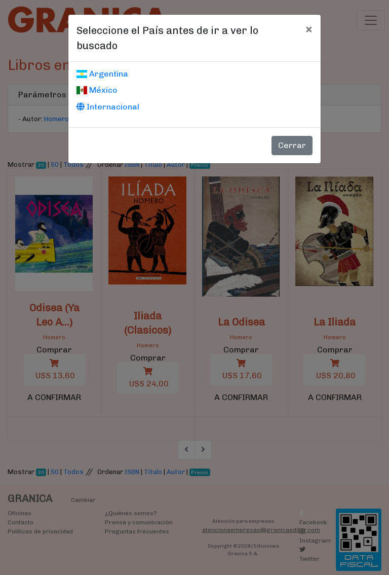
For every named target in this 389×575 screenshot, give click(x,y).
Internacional (107, 107)
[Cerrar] (309, 29)
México (97, 90)
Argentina (102, 74)
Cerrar (292, 145)
